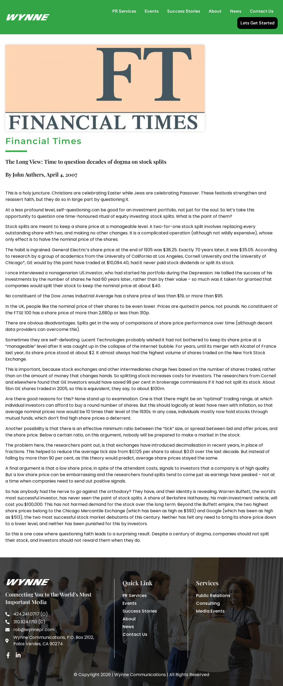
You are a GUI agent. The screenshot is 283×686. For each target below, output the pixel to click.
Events (152, 11)
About (215, 11)
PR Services (124, 11)
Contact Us (261, 11)
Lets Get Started (257, 23)
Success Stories (183, 11)
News (235, 11)
